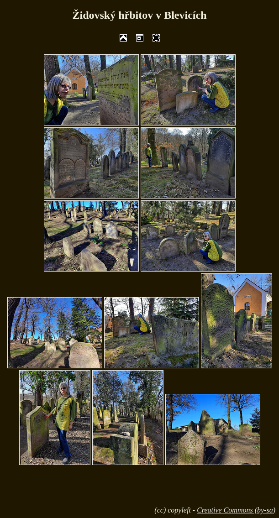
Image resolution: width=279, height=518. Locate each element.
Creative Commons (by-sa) (236, 510)
